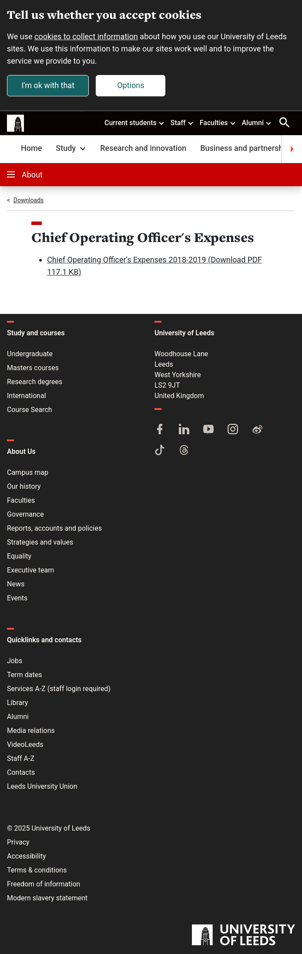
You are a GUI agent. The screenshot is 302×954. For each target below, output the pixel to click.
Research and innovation (143, 148)
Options (130, 85)
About (25, 174)
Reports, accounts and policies (54, 528)
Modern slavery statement (47, 898)
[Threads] (184, 451)
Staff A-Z (20, 758)
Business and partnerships (246, 148)
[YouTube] (208, 430)
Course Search (29, 409)
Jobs (14, 661)
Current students (134, 122)
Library (17, 702)
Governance (25, 514)
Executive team (30, 570)
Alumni (257, 122)
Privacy (18, 842)
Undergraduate (30, 354)
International (26, 396)
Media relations (31, 730)
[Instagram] (233, 430)
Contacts (21, 772)
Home (31, 148)
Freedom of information (43, 884)
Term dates (24, 675)
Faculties (218, 122)
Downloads (28, 200)
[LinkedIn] (184, 430)
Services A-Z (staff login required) (59, 689)
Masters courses (33, 368)
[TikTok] (160, 451)
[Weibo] (257, 430)
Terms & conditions (37, 870)
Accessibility (26, 856)
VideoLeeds (25, 744)
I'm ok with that (47, 85)
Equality (19, 556)
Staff (182, 122)
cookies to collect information (86, 36)
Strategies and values (40, 542)
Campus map (27, 472)
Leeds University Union (42, 786)
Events (17, 598)
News (15, 584)
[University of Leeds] (243, 935)
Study (71, 148)
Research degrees (34, 382)
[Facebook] (160, 430)
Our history (24, 486)
